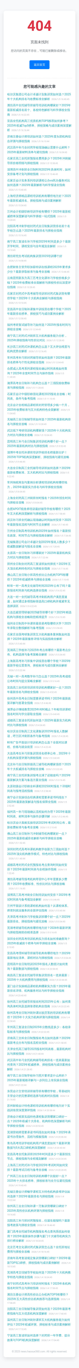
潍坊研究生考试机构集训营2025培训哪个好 (34, 256)
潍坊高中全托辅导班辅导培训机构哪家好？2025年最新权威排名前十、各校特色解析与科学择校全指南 (39, 110)
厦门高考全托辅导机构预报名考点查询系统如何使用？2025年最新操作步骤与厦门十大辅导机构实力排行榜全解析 (39, 1236)
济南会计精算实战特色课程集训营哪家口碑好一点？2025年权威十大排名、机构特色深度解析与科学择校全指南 (39, 1121)
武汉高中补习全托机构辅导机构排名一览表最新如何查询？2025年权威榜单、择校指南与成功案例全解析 (39, 1064)
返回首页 (39, 64)
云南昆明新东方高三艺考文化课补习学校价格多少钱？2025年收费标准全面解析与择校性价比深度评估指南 (39, 282)
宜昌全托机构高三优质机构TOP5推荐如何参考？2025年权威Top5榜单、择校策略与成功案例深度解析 (39, 125)
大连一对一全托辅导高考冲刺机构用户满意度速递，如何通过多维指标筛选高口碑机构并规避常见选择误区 (38, 601)
